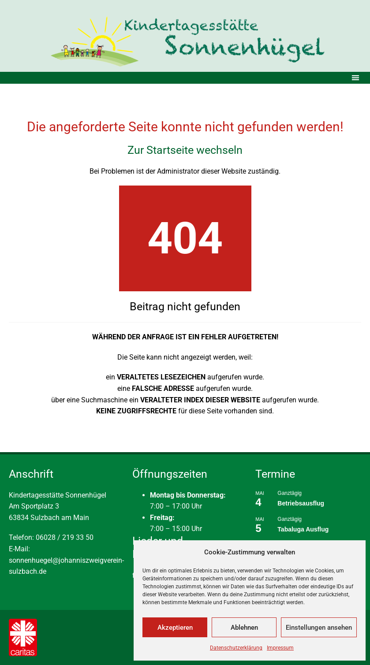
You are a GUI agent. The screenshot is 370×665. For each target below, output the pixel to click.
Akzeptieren (175, 628)
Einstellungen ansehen (319, 628)
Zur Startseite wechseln (185, 150)
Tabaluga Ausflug (303, 529)
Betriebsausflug (300, 503)
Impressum (280, 648)
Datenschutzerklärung (236, 648)
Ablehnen (244, 628)
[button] (355, 78)
